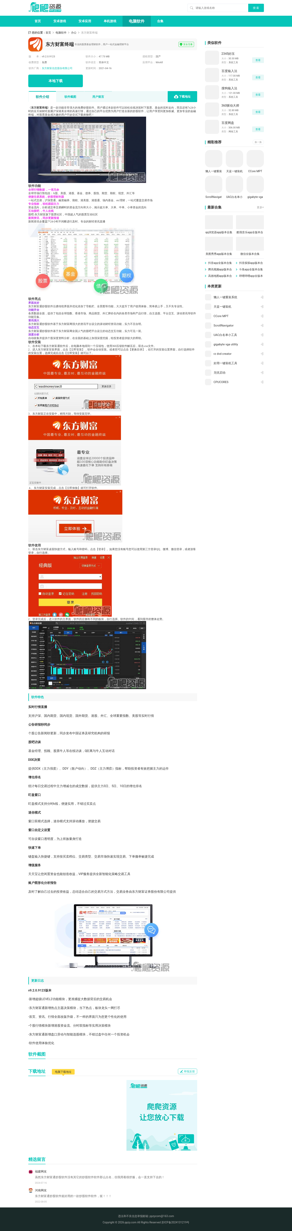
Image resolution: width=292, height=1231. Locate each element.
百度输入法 (229, 71)
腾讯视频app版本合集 (220, 270)
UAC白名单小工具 (234, 197)
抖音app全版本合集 (220, 262)
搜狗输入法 (229, 88)
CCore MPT (255, 171)
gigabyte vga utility (255, 197)
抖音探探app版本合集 (251, 263)
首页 (38, 21)
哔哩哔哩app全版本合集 (251, 276)
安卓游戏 (59, 21)
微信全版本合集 (250, 253)
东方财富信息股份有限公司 (57, 68)
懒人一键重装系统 (213, 171)
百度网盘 (228, 123)
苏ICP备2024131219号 (175, 1222)
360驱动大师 (230, 105)
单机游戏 (110, 21)
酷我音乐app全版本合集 (250, 232)
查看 (258, 60)
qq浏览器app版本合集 (218, 232)
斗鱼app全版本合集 (251, 269)
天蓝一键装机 (234, 171)
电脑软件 (137, 21)
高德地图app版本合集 (220, 276)
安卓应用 (85, 21)
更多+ (260, 207)
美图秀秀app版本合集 (219, 253)
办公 (74, 32)
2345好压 (228, 54)
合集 (160, 21)
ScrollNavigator (213, 197)
